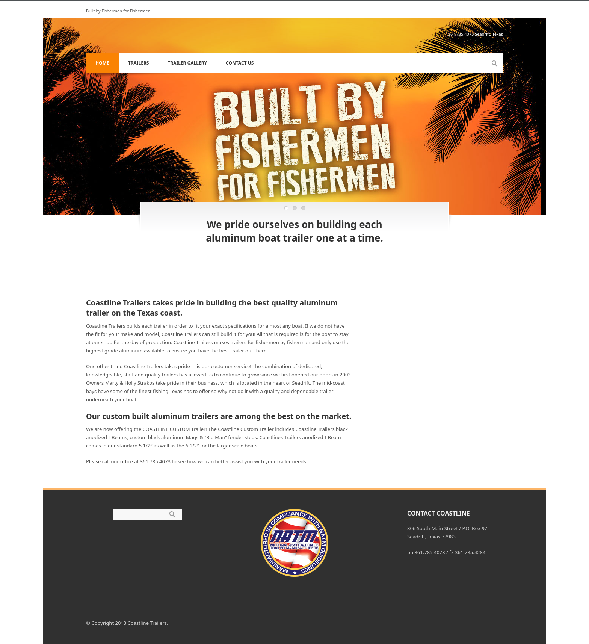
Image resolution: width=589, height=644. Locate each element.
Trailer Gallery (187, 63)
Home (102, 63)
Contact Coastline (438, 513)
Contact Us (240, 63)
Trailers (138, 63)
